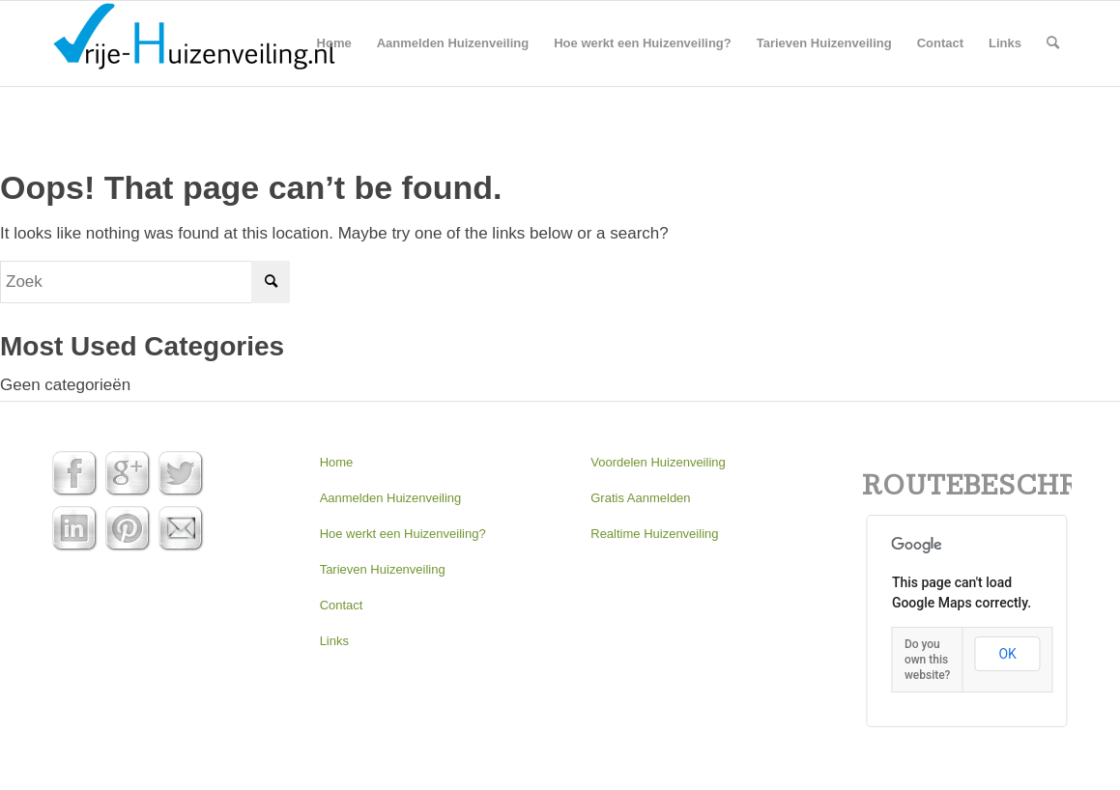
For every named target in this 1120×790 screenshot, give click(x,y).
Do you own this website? (928, 659)
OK (1007, 654)
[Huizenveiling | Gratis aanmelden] (193, 43)
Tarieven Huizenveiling (382, 569)
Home (337, 462)
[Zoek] (1053, 43)
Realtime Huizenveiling (654, 533)
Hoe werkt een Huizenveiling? (403, 533)
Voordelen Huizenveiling (657, 462)
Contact (341, 605)
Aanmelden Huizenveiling (391, 498)
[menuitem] (334, 43)
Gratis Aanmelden (640, 498)
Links (334, 641)
